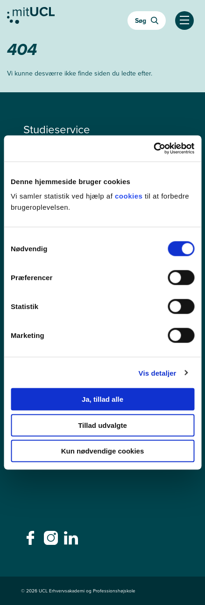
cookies (130, 196)
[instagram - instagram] (52, 540)
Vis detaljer (158, 373)
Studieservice (56, 129)
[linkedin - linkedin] (72, 540)
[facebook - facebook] (31, 540)
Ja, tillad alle (102, 399)
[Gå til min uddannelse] (31, 17)
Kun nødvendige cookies (102, 451)
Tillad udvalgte (102, 425)
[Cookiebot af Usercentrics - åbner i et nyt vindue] (153, 149)
